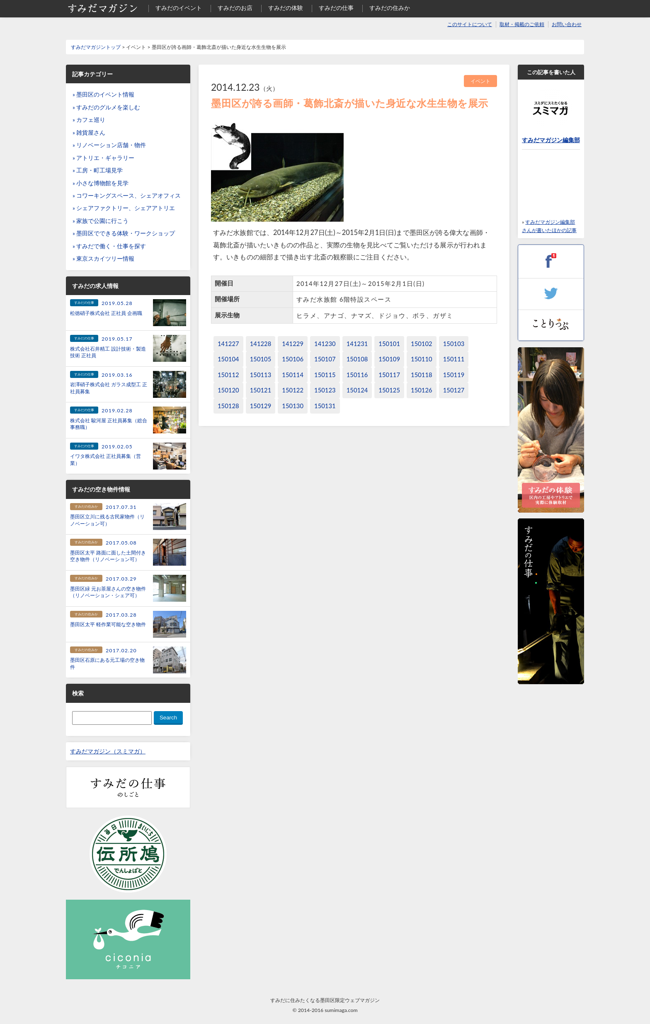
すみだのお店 (235, 8)
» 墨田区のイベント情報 (103, 94)
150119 (454, 374)
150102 (421, 343)
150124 (357, 390)
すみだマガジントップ (96, 47)
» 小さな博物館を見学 (101, 183)
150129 (261, 405)
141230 (325, 343)
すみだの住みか (389, 8)
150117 (389, 374)
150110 (421, 359)
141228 (261, 343)
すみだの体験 (285, 8)
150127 (454, 390)
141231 (357, 343)
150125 (389, 390)
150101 (389, 343)
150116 (357, 374)
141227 (228, 343)
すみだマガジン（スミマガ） (108, 751)
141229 (292, 343)
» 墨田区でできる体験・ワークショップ (124, 233)
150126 (421, 390)
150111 (454, 359)
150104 (228, 359)
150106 (292, 359)
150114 (292, 374)
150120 (228, 390)
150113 (261, 374)
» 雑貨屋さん (89, 132)
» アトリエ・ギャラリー (103, 158)
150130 (292, 405)
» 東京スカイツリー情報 (103, 258)
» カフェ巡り (89, 119)
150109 (389, 359)
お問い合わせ (567, 24)
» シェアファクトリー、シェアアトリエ (124, 208)
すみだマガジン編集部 (551, 140)
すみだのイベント (178, 8)
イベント (480, 81)
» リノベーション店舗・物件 (109, 145)
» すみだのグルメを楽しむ (106, 107)
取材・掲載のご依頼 (522, 24)
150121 (261, 390)
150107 (325, 359)
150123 (325, 390)
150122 (292, 390)
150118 (421, 374)
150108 (357, 359)
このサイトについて (469, 24)
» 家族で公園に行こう (101, 221)
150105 (261, 359)
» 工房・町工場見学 (98, 170)
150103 (454, 343)
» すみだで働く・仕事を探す (109, 246)
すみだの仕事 (336, 8)
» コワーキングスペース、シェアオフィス (127, 195)
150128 (228, 405)
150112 (228, 374)
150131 (325, 405)
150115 (325, 374)
